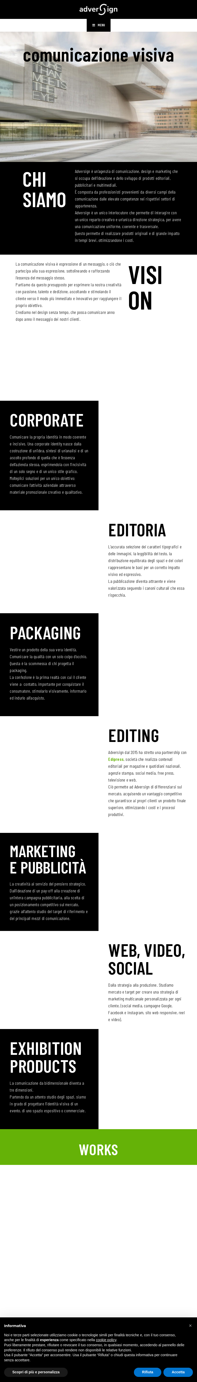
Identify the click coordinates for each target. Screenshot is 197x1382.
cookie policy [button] (106, 1340)
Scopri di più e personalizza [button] (36, 1372)
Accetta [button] (178, 1372)
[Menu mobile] (99, 26)
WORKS (99, 1148)
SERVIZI (98, 369)
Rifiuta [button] (147, 1372)
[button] (190, 1325)
